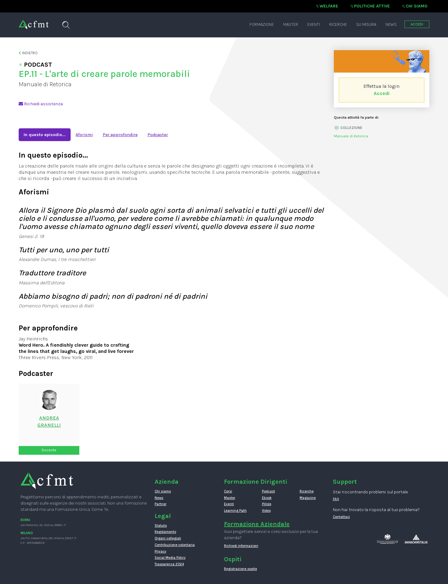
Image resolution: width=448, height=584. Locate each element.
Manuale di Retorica (351, 136)
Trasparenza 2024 (169, 564)
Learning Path (235, 511)
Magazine (308, 498)
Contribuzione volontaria (175, 545)
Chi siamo (416, 6)
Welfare (329, 6)
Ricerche (338, 24)
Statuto (161, 526)
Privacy (160, 551)
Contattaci (341, 517)
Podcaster (157, 134)
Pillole (266, 504)
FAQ (336, 499)
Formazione (262, 24)
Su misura (366, 24)
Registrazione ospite (240, 569)
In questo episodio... (45, 134)
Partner (160, 504)
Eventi (313, 24)
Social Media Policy (170, 558)
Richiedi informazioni (241, 546)
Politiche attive (372, 6)
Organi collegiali (168, 538)
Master (290, 24)
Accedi (382, 93)
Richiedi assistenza (41, 104)
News (391, 24)
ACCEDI (417, 24)
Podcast (268, 491)
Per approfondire (120, 134)
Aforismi (84, 134)
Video (266, 511)
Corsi (228, 491)
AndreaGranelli (49, 421)
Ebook (267, 498)
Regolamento (165, 532)
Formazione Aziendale (257, 524)
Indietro (28, 53)
